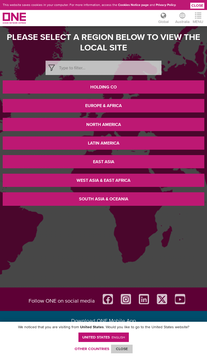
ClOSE (122, 349)
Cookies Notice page (133, 5)
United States (103, 337)
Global (163, 21)
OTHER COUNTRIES (92, 349)
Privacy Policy (166, 5)
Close (197, 5)
